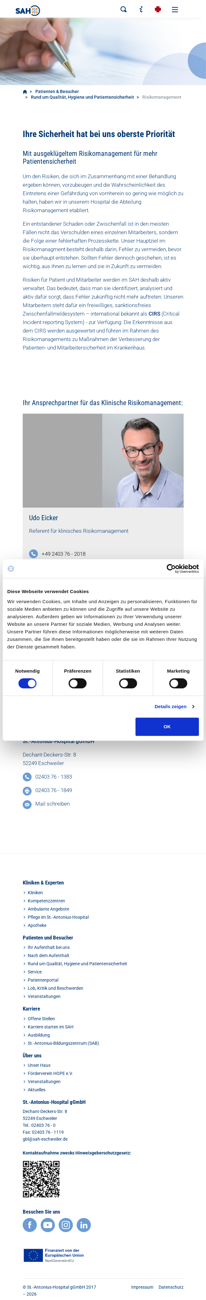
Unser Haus (39, 1065)
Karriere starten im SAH (51, 1026)
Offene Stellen (41, 1018)
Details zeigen (170, 706)
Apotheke (37, 925)
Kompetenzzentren (46, 900)
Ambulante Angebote (48, 909)
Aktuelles (36, 1089)
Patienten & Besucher (57, 91)
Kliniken (35, 892)
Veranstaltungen (44, 996)
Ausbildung (39, 1035)
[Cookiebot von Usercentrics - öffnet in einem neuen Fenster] (171, 568)
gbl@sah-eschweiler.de (45, 1139)
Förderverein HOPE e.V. (50, 1073)
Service (35, 971)
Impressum (142, 1287)
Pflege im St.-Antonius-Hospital (58, 917)
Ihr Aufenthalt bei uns (49, 947)
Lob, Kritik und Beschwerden (55, 988)
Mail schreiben (52, 804)
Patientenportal (43, 980)
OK (167, 726)
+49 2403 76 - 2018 (63, 554)
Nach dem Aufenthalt (48, 955)
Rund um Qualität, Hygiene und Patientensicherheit (82, 97)
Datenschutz (171, 1287)
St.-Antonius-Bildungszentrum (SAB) (63, 1043)
